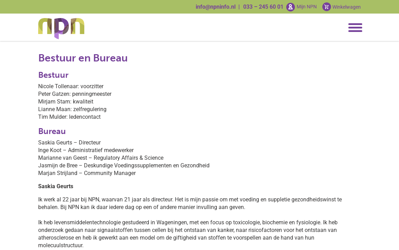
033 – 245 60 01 (263, 6)
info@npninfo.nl (216, 6)
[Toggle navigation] (354, 28)
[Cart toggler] (341, 6)
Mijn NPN (307, 6)
